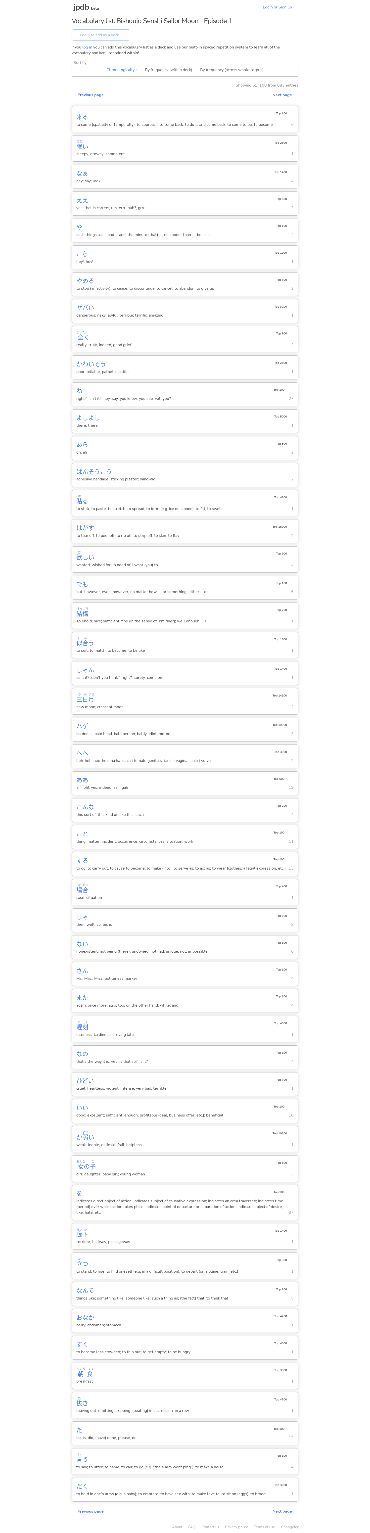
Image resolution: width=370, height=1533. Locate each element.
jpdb (81, 7)
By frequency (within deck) (168, 70)
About (177, 1527)
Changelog (290, 1527)
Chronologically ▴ (121, 70)
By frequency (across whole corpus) (232, 70)
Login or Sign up (277, 7)
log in (87, 47)
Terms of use (264, 1527)
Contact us (210, 1527)
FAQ (192, 1527)
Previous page (91, 95)
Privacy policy (236, 1527)
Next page (282, 95)
